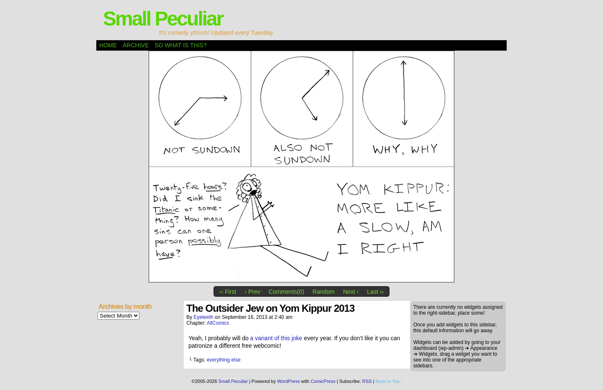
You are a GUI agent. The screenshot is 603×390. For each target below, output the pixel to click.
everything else (224, 360)
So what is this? (180, 45)
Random (323, 291)
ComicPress (323, 381)
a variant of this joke (276, 338)
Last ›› (375, 291)
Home (108, 45)
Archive (136, 45)
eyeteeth (203, 317)
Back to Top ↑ (389, 381)
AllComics (218, 323)
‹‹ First (227, 291)
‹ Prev (252, 291)
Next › (350, 291)
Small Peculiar (163, 19)
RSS (367, 381)
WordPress (288, 381)
